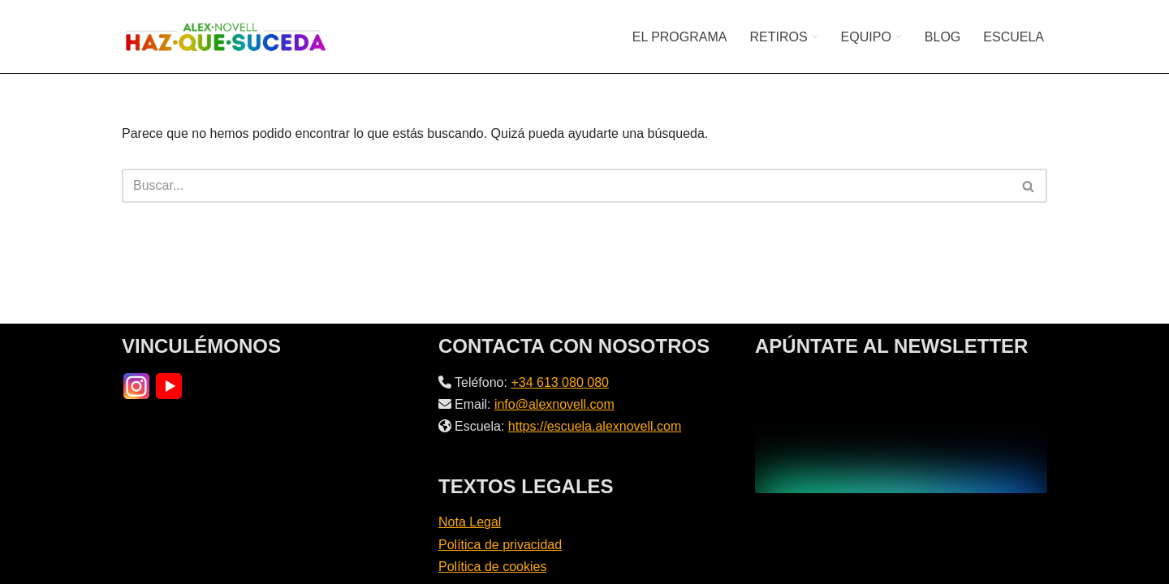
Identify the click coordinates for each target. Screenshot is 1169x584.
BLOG (942, 37)
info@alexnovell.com (554, 404)
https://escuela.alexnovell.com (594, 426)
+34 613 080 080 (560, 382)
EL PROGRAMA (679, 37)
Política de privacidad (500, 545)
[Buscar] (566, 186)
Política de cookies (492, 566)
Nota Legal (469, 522)
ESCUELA (1013, 37)
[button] (815, 36)
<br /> (901, 432)
